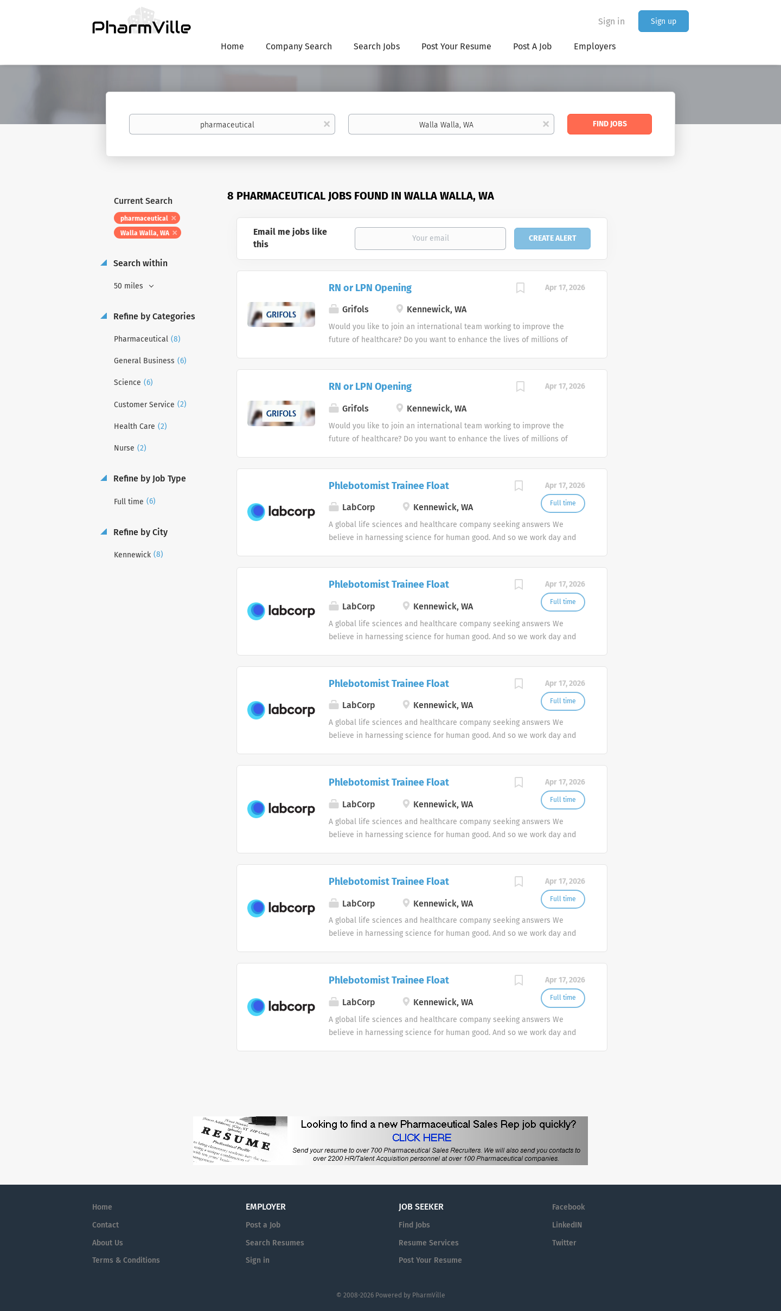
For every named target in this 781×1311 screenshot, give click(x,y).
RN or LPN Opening (370, 288)
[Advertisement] (658, 398)
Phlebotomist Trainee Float (389, 486)
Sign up (663, 21)
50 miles (129, 286)
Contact (105, 1225)
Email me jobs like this (290, 238)
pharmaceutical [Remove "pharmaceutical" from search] (144, 218)
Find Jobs (610, 123)
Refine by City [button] (139, 532)
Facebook (568, 1207)
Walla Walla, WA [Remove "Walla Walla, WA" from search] (144, 233)
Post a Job (263, 1225)
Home (102, 1207)
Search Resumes (275, 1243)
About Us (107, 1243)
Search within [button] (139, 263)
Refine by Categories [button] (153, 316)
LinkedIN (567, 1225)
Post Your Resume (430, 1260)
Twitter (564, 1243)
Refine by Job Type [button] (148, 478)
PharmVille (428, 1295)
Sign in (611, 21)
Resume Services (429, 1243)
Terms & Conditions (126, 1260)
